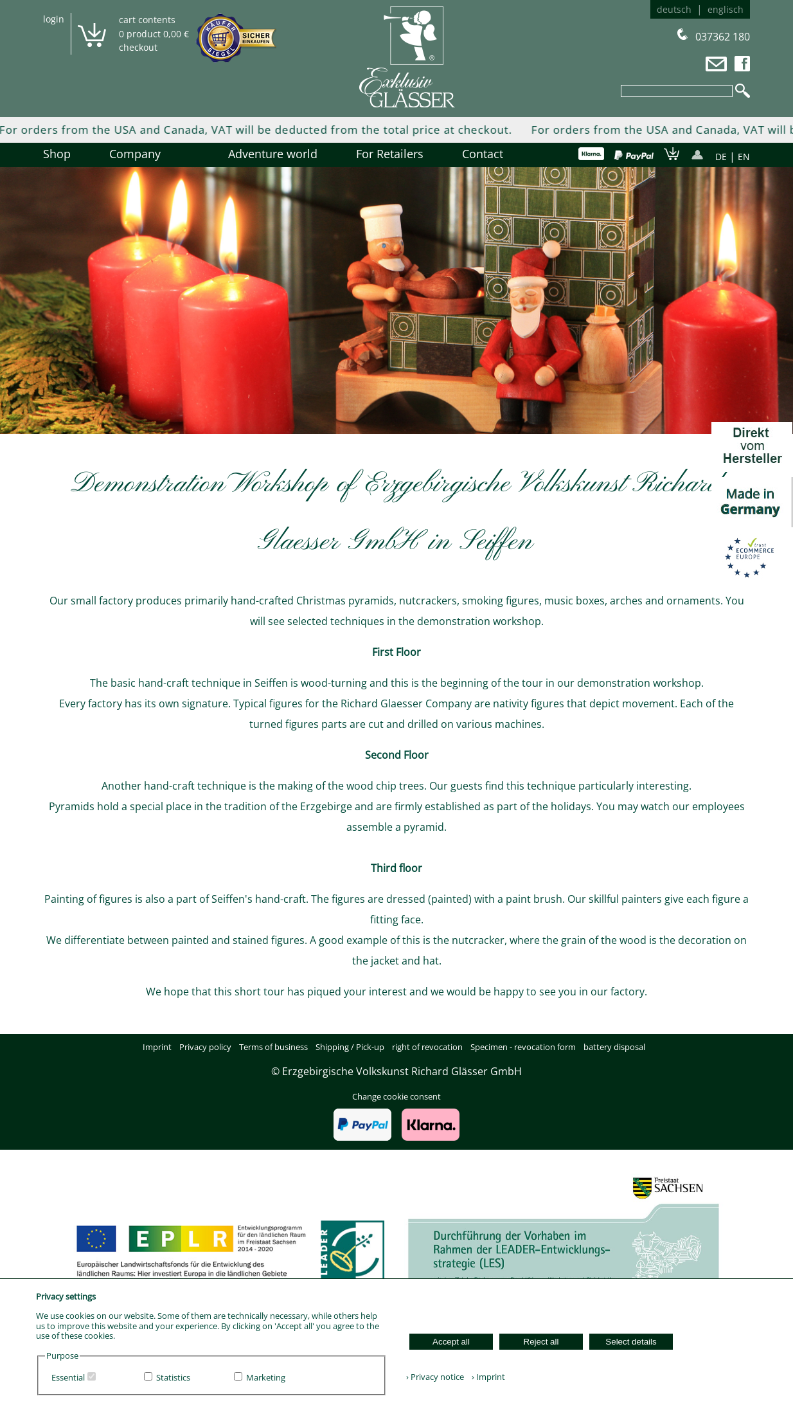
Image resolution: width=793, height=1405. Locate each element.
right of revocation (427, 1047)
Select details (630, 1341)
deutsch (674, 9)
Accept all (451, 1341)
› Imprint (485, 1376)
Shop (57, 153)
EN (744, 156)
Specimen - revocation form (523, 1047)
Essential (68, 1377)
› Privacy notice (435, 1376)
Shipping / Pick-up (350, 1047)
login (53, 19)
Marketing (265, 1377)
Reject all (541, 1341)
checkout (138, 47)
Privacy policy (205, 1047)
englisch (726, 9)
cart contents (147, 20)
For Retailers (389, 153)
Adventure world (272, 153)
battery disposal (614, 1047)
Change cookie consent (396, 1096)
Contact (482, 153)
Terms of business (273, 1047)
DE (721, 156)
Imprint (157, 1047)
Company (149, 153)
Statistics (173, 1377)
